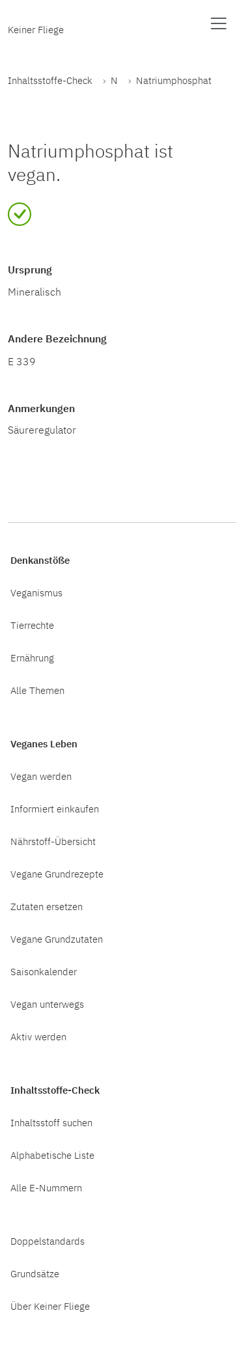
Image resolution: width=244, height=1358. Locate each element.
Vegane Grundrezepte (56, 873)
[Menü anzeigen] (218, 23)
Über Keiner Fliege (50, 1305)
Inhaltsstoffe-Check (50, 80)
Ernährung (32, 657)
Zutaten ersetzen (46, 906)
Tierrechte (32, 624)
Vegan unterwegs (47, 1003)
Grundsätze (34, 1273)
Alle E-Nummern (46, 1187)
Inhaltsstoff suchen (51, 1122)
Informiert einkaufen (54, 808)
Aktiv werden (38, 1036)
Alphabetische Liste (52, 1154)
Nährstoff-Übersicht (53, 841)
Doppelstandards (47, 1240)
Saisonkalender (43, 971)
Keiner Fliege (36, 29)
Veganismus (36, 592)
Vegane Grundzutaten (56, 938)
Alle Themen (37, 690)
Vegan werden (41, 776)
